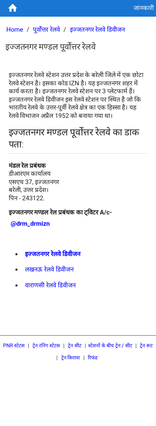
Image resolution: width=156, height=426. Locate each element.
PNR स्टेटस (14, 346)
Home (14, 29)
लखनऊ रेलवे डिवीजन (49, 269)
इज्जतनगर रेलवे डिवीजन (97, 29)
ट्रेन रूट (146, 346)
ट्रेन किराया (70, 358)
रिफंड (92, 358)
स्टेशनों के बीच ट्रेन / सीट (110, 346)
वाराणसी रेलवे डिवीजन (50, 285)
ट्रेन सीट (75, 346)
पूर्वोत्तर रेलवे (46, 29)
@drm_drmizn (30, 223)
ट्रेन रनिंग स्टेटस (46, 346)
